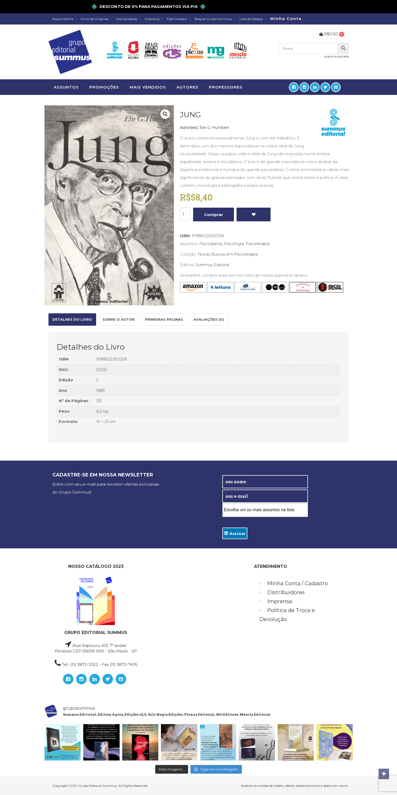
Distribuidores (126, 19)
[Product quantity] (185, 214)
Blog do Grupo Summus (213, 19)
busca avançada (336, 56)
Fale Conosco (177, 19)
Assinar (235, 533)
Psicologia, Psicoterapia (246, 243)
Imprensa (152, 19)
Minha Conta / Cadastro (297, 583)
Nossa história (62, 19)
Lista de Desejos (251, 19)
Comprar (213, 214)
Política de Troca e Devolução (287, 614)
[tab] (72, 319)
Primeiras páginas (164, 319)
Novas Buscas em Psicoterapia (228, 254)
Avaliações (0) (208, 319)
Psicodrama (210, 243)
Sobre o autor (118, 319)
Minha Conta (286, 19)
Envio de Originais (95, 19)
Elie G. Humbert (214, 127)
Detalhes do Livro (72, 319)
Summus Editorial (212, 264)
